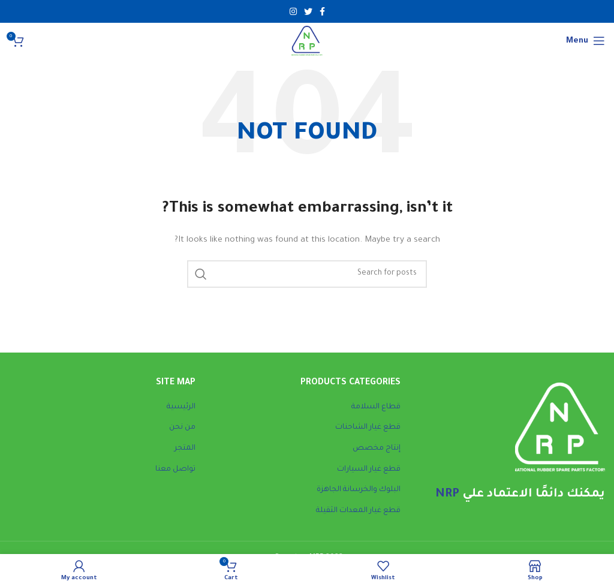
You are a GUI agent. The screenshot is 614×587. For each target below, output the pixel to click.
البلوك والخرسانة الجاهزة (359, 490)
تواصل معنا (175, 469)
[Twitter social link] (308, 11)
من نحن (182, 427)
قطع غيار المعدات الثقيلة (358, 511)
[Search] (307, 274)
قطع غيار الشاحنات (368, 427)
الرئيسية (181, 407)
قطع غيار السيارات (369, 469)
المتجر (184, 448)
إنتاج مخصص (377, 448)
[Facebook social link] (322, 11)
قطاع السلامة (376, 407)
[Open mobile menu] (585, 41)
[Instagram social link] (293, 11)
